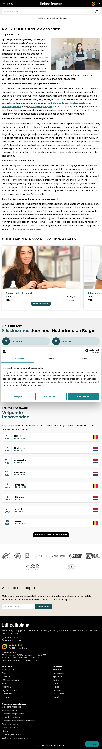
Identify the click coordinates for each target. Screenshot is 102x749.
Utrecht (57, 697)
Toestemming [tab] (17, 359)
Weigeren (18, 396)
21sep (7, 510)
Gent (55, 683)
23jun (7, 461)
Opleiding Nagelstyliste (39, 106)
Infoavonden (8, 669)
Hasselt (56, 686)
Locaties (6, 676)
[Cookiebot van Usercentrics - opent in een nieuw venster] (87, 351)
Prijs (8, 300)
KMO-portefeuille (10, 680)
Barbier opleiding (10, 724)
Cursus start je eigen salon (27, 229)
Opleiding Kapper (11, 106)
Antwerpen (62, 341)
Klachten (6, 686)
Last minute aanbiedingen (15, 737)
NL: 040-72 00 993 (13, 640)
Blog (4, 673)
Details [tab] (51, 359)
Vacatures (7, 693)
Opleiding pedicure (11, 717)
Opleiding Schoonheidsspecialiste (69, 103)
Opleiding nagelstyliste (13, 713)
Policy (5, 683)
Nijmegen (57, 690)
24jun (7, 473)
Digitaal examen (10, 690)
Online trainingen (10, 727)
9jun (7, 437)
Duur (8, 297)
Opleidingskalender (11, 734)
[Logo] (51, 4)
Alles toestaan (83, 396)
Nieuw (5, 731)
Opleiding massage (11, 706)
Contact (6, 697)
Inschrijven (43, 606)
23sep (7, 522)
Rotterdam (58, 693)
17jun (7, 449)
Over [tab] (84, 359)
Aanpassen (51, 396)
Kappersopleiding (10, 710)
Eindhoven (58, 680)
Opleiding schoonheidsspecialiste (18, 720)
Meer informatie (40, 303)
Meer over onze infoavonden (51, 534)
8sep (7, 486)
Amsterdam (12, 341)
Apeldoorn (58, 676)
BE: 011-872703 (12, 637)
